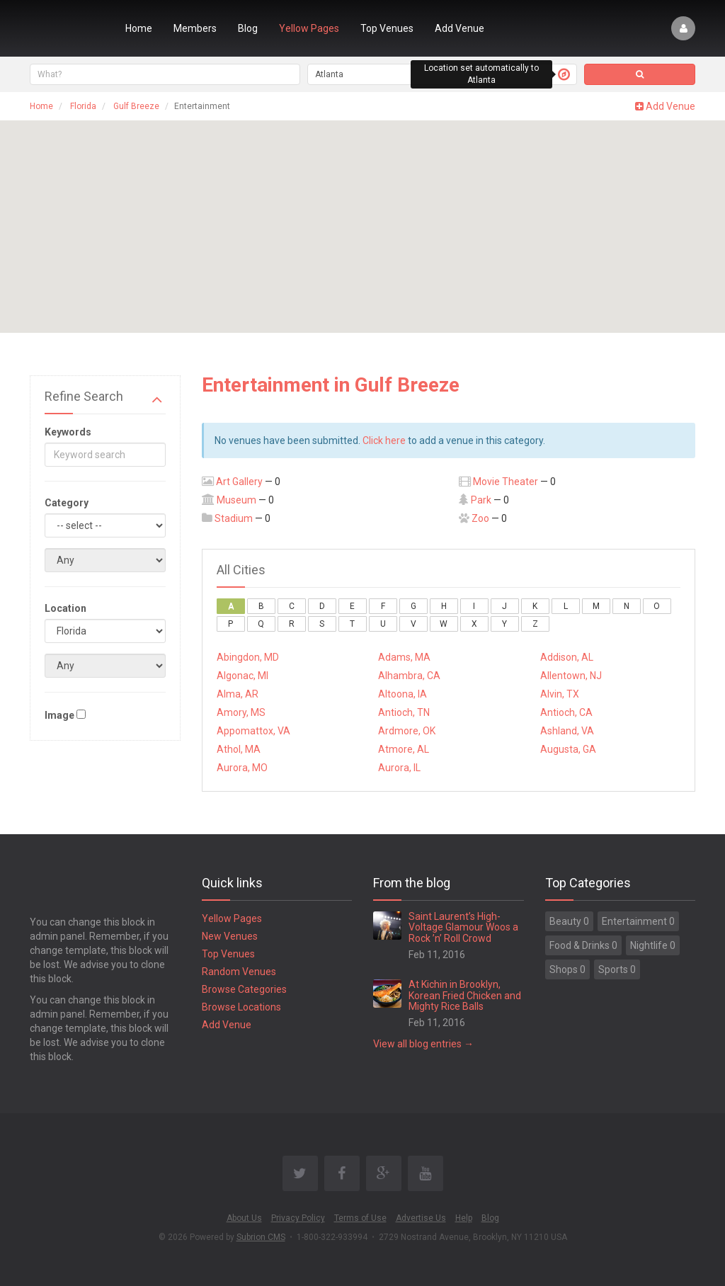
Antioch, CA (566, 712)
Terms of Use (360, 1218)
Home (138, 28)
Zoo (480, 518)
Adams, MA (404, 657)
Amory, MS (241, 712)
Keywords (68, 432)
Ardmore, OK (406, 730)
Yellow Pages (309, 28)
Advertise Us (421, 1218)
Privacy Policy (298, 1218)
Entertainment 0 (638, 921)
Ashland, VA (567, 730)
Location (65, 608)
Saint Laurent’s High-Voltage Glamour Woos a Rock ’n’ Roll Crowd (463, 927)
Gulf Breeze (136, 106)
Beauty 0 (569, 921)
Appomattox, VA (253, 730)
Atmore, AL (403, 749)
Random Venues (239, 971)
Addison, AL (566, 657)
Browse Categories (244, 989)
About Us (244, 1218)
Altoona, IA (402, 694)
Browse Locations (241, 1007)
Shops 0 (567, 969)
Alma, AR (237, 694)
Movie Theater (505, 481)
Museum (236, 500)
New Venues (230, 936)
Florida (83, 106)
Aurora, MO (242, 767)
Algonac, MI (242, 675)
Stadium (234, 518)
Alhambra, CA (409, 675)
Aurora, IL (399, 767)
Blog (248, 28)
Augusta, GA (568, 749)
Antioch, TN (404, 712)
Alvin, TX (559, 694)
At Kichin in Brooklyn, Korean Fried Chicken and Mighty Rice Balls (465, 995)
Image (59, 715)
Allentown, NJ (571, 675)
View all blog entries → (423, 1043)
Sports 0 (617, 969)
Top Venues (386, 28)
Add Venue (459, 28)
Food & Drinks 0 (583, 945)
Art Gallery (239, 481)
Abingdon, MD (248, 657)
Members (195, 28)
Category (67, 502)
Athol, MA (239, 749)
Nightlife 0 (652, 945)
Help (463, 1218)
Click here (384, 440)
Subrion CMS (260, 1237)
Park (481, 500)
